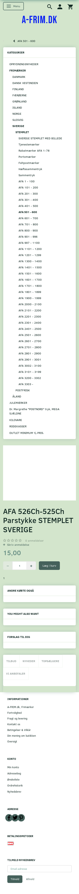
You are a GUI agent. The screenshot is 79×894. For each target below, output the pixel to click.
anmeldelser (34, 540)
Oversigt (12, 741)
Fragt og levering (17, 718)
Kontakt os (13, 724)
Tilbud (11, 661)
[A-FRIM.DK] (39, 20)
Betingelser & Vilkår (19, 730)
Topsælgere (50, 661)
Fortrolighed (14, 712)
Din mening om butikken (21, 735)
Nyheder (29, 661)
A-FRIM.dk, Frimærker (20, 707)
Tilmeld (15, 879)
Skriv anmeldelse (17, 545)
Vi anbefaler (15, 673)
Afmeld (30, 879)
